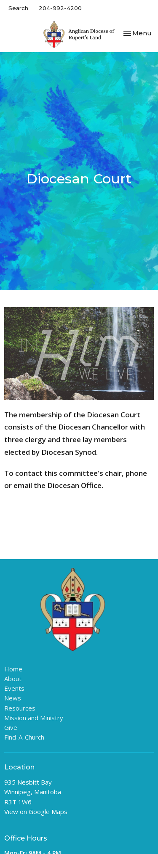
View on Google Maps (35, 811)
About (12, 678)
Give (10, 727)
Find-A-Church (24, 737)
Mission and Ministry (33, 717)
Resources (19, 708)
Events (14, 688)
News (12, 698)
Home (13, 669)
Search (18, 8)
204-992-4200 (60, 8)
